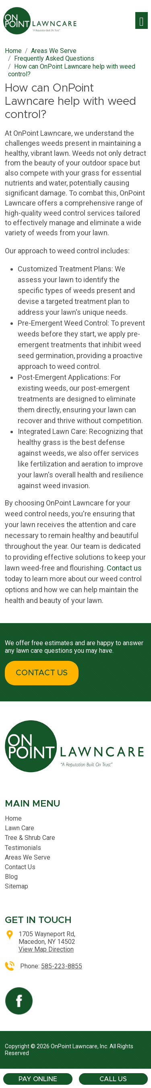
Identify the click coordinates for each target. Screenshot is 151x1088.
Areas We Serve (27, 857)
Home (13, 818)
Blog (11, 876)
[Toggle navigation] (141, 20)
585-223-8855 (61, 966)
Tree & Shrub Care (30, 837)
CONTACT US (42, 673)
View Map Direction (46, 949)
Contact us (124, 568)
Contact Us (20, 867)
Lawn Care (19, 828)
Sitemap (16, 886)
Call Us (113, 1079)
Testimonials (23, 848)
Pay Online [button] (38, 1079)
